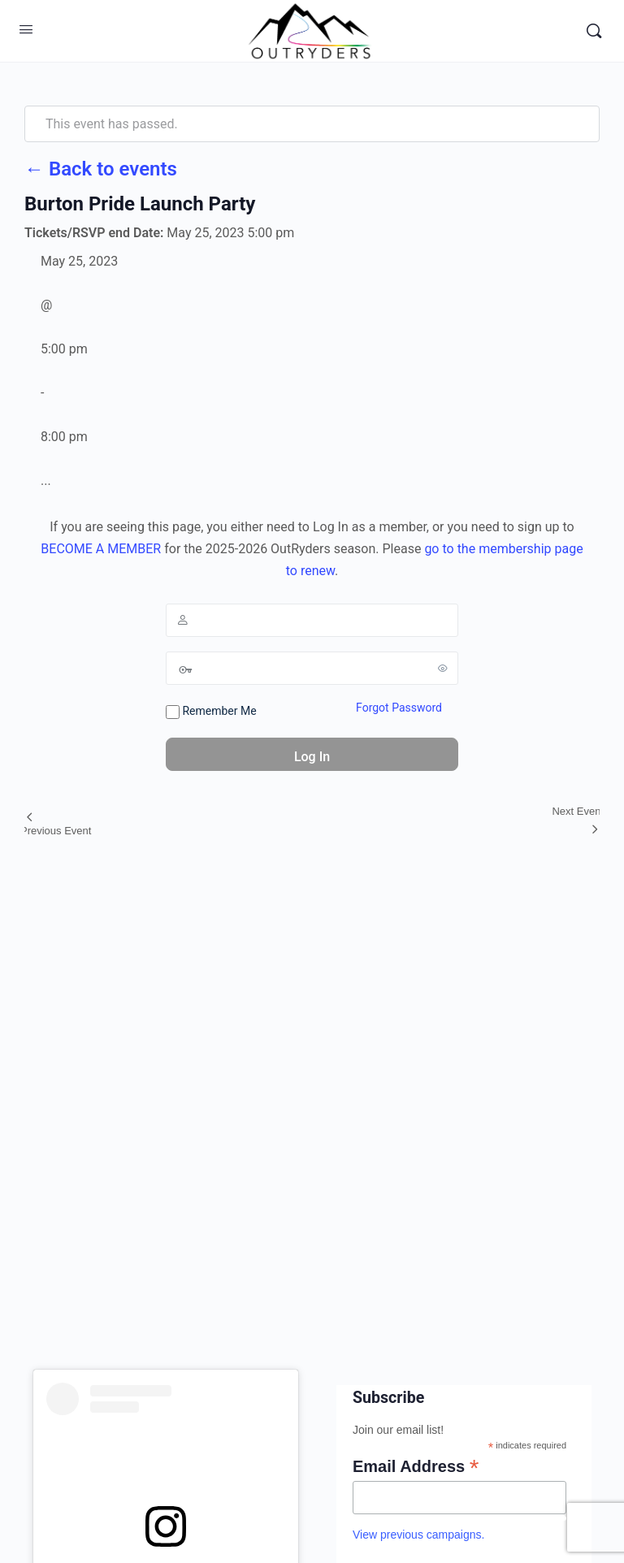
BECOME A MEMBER (101, 548)
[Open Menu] (26, 29)
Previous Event (55, 831)
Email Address (416, 1466)
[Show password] (442, 668)
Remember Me (211, 711)
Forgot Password (399, 707)
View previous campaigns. (418, 1534)
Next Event (578, 811)
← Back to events (100, 169)
